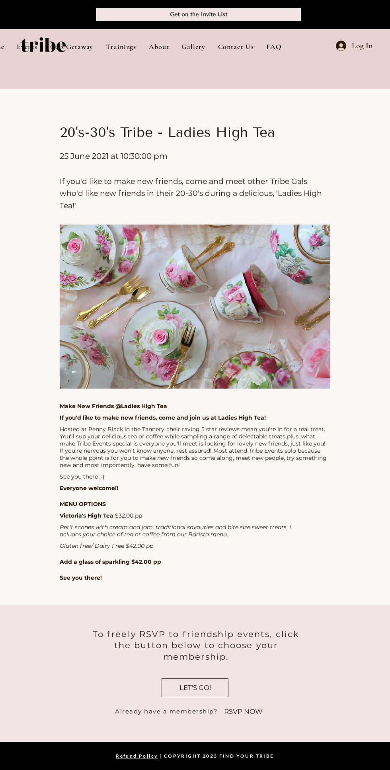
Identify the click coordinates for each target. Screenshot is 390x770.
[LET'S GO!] (195, 687)
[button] (27, 46)
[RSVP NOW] (243, 712)
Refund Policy (137, 756)
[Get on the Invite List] (198, 14)
